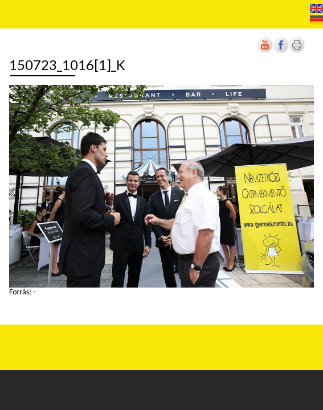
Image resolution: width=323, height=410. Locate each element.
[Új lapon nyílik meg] (281, 50)
